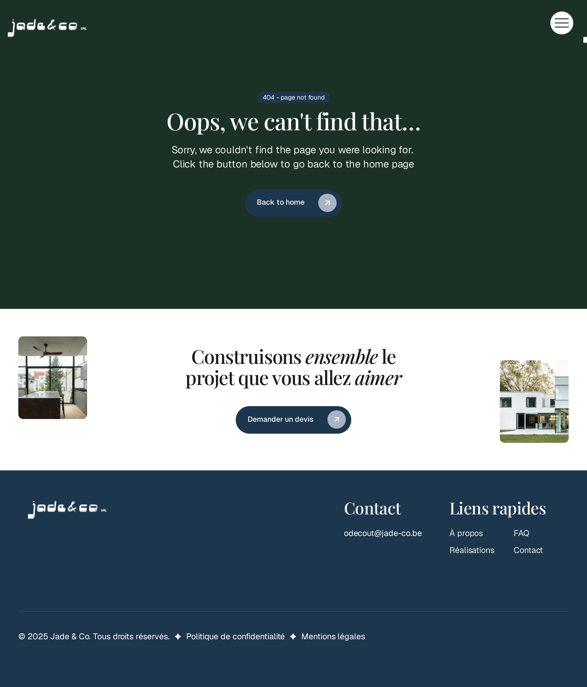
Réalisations (471, 550)
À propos (466, 533)
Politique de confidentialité (235, 636)
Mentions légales (333, 636)
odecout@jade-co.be (383, 533)
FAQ (521, 533)
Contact (528, 550)
